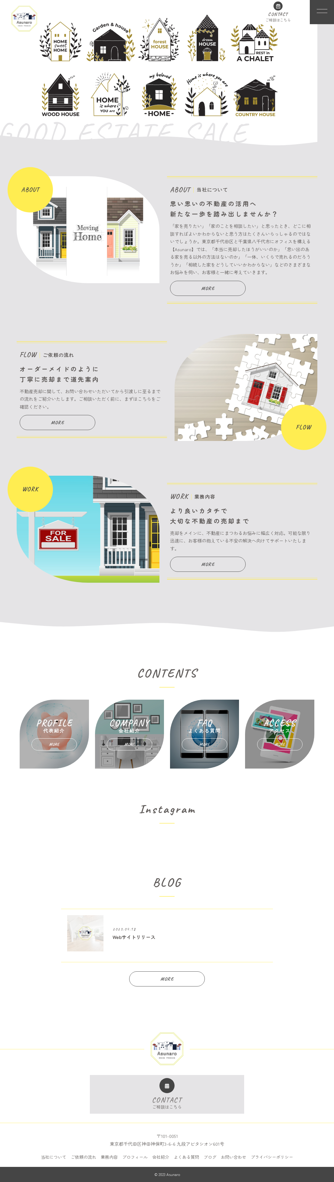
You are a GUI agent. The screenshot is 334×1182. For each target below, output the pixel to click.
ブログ (210, 1157)
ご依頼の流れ (83, 1157)
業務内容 (109, 1157)
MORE (207, 288)
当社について (53, 1157)
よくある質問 (186, 1157)
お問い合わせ (233, 1157)
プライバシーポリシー (272, 1157)
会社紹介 (160, 1157)
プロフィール (135, 1157)
